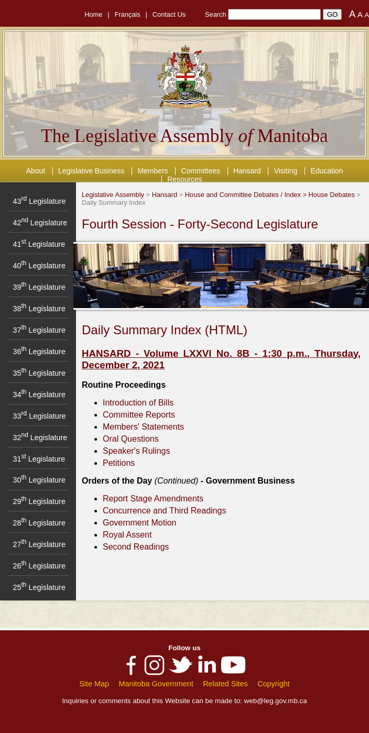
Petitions (119, 462)
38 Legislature (39, 308)
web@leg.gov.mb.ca (275, 701)
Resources (184, 179)
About (35, 171)
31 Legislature (39, 459)
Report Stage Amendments (153, 498)
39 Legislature (39, 287)
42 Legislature (40, 222)
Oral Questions (131, 438)
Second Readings (136, 546)
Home (93, 14)
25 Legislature (39, 587)
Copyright (273, 684)
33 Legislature (39, 416)
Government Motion (140, 522)
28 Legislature (39, 523)
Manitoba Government (155, 684)
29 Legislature (39, 501)
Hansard (247, 171)
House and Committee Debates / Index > (247, 195)
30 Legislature (39, 480)
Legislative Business (91, 171)
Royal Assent (127, 534)
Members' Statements (143, 426)
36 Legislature (39, 351)
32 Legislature (40, 437)
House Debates (332, 195)
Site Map (94, 684)
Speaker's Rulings (136, 450)
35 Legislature (39, 373)
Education (326, 171)
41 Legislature (39, 244)
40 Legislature (39, 265)
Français (127, 14)
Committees (200, 171)
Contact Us (169, 14)
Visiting (286, 171)
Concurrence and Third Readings (164, 510)
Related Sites (225, 684)
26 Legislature (39, 566)
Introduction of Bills (138, 402)
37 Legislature (39, 330)
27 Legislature (39, 544)
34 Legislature (39, 394)
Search (215, 14)
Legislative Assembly (113, 195)
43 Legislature (39, 201)
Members (152, 171)
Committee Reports (139, 414)
